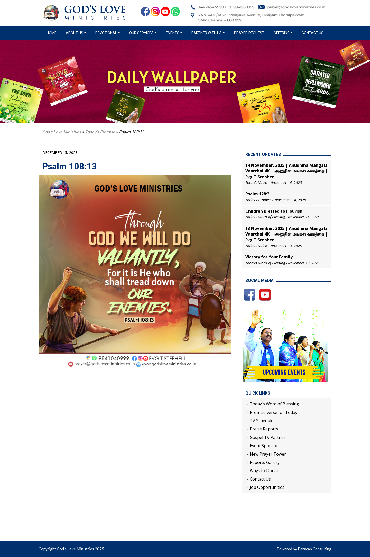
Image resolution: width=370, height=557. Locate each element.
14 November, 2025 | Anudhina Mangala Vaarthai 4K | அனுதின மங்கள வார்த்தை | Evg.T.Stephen (286, 171)
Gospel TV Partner (267, 437)
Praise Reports (264, 429)
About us (74, 33)
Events (172, 33)
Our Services (141, 33)
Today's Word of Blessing (274, 404)
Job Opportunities (267, 487)
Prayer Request (249, 33)
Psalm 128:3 (257, 194)
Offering (282, 33)
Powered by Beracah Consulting (304, 548)
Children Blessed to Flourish (273, 211)
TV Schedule (261, 420)
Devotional (106, 33)
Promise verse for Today (273, 412)
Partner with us (206, 33)
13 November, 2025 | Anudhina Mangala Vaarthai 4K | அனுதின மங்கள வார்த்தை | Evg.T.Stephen (286, 234)
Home (53, 32)
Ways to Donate (265, 470)
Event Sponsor (264, 445)
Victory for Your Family (269, 257)
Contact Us (312, 33)
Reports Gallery (265, 462)
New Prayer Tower (268, 454)
